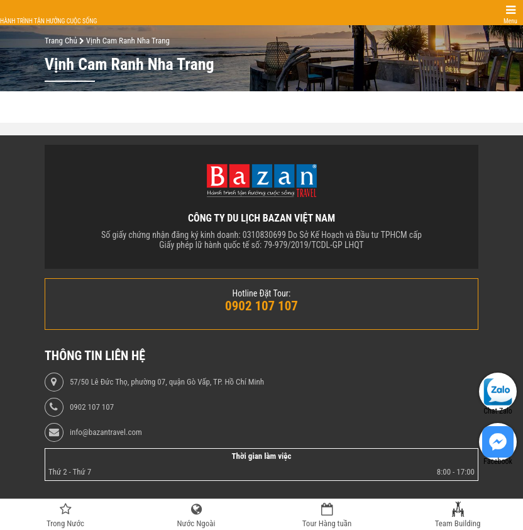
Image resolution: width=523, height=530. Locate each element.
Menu (510, 21)
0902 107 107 (92, 407)
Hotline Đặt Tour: (262, 293)
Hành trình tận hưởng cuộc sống (48, 21)
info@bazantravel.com (106, 432)
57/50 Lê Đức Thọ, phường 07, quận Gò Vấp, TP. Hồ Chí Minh (167, 382)
